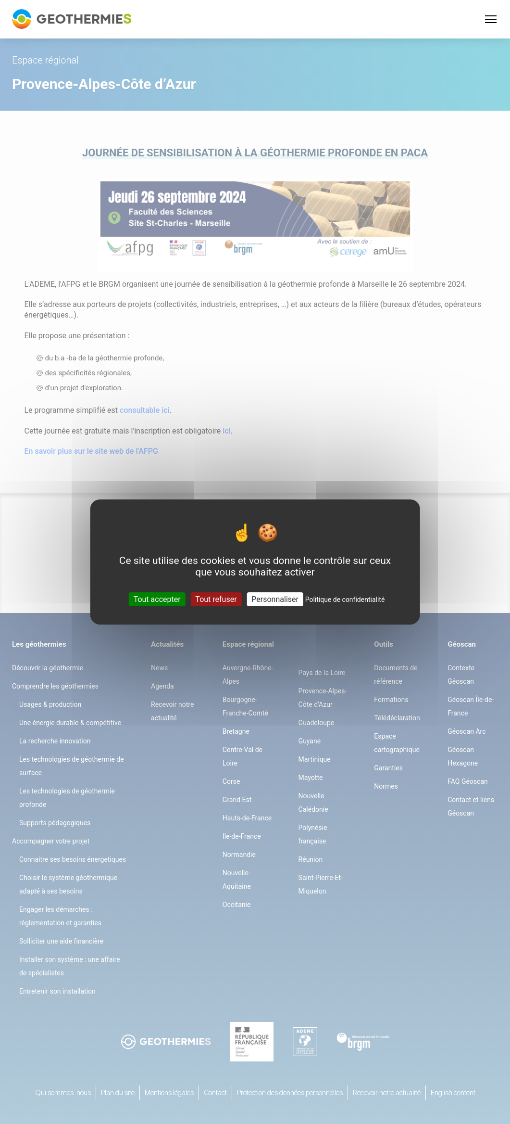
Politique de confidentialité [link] (345, 599)
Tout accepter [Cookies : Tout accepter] (157, 599)
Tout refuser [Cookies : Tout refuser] (215, 599)
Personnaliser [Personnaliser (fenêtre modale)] (275, 599)
